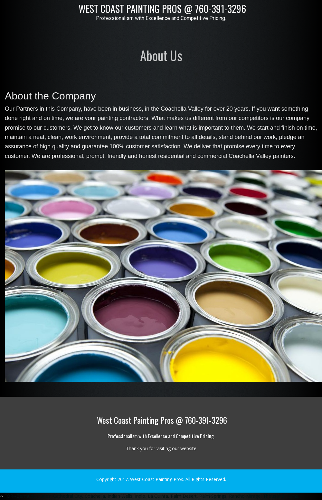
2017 (123, 479)
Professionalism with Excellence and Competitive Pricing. (161, 18)
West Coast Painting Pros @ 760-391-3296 (161, 8)
